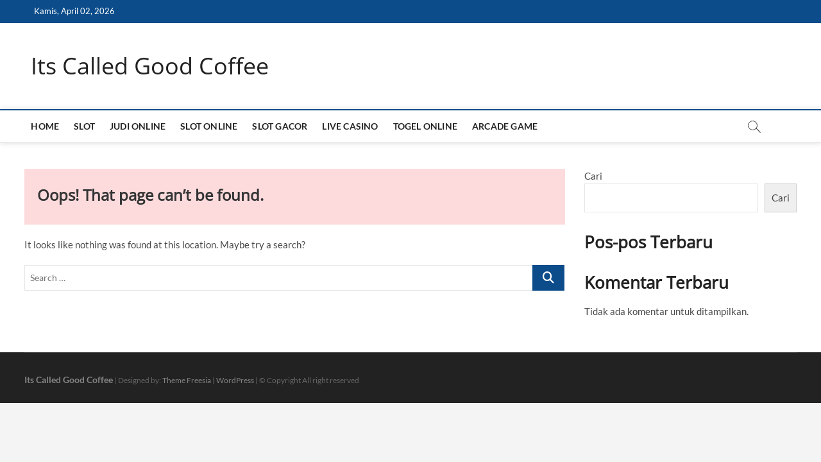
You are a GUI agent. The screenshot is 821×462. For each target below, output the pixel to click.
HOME (45, 126)
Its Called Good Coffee (150, 66)
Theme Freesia (186, 380)
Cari (593, 176)
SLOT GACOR (279, 126)
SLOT (84, 126)
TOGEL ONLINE (425, 126)
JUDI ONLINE (137, 126)
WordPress (235, 380)
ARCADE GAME (504, 126)
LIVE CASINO (350, 126)
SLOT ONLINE (208, 126)
